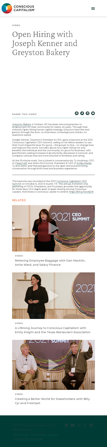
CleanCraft (21, 163)
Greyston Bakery (21, 124)
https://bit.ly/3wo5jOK (81, 191)
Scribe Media (84, 163)
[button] (93, 8)
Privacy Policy (39, 434)
